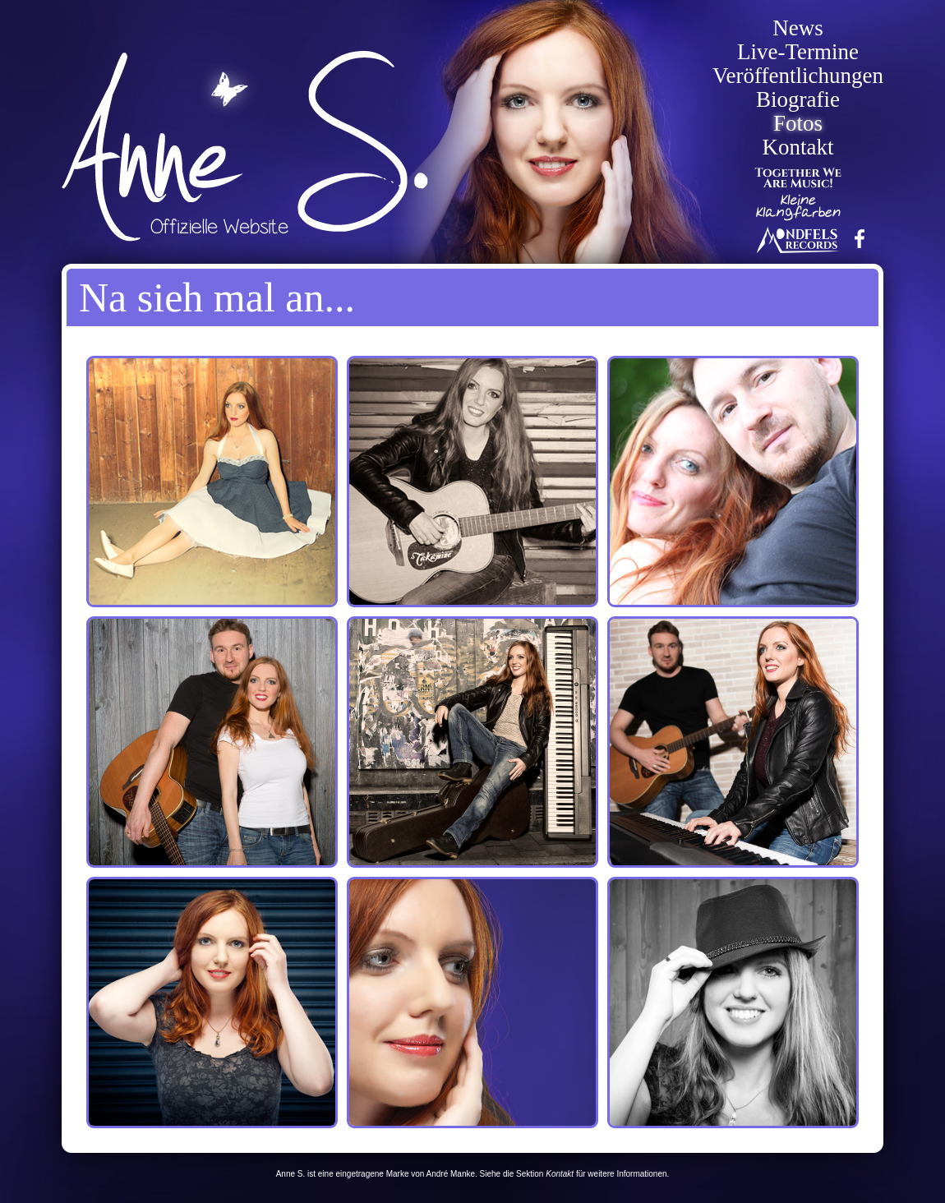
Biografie (798, 100)
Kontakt (798, 147)
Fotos (798, 124)
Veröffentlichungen (797, 76)
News (797, 28)
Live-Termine (798, 52)
